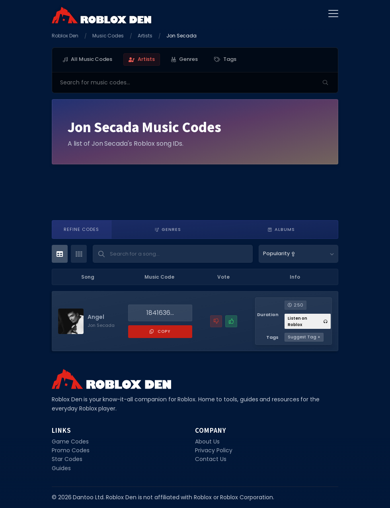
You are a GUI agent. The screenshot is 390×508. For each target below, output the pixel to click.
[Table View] (60, 254)
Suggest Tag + (304, 337)
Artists (145, 35)
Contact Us (210, 459)
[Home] (101, 15)
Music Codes (108, 35)
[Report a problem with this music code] (216, 321)
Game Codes (70, 441)
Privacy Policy (213, 450)
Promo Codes (71, 450)
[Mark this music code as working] (231, 321)
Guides (61, 468)
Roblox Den (65, 35)
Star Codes (67, 459)
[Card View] (79, 254)
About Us (207, 441)
